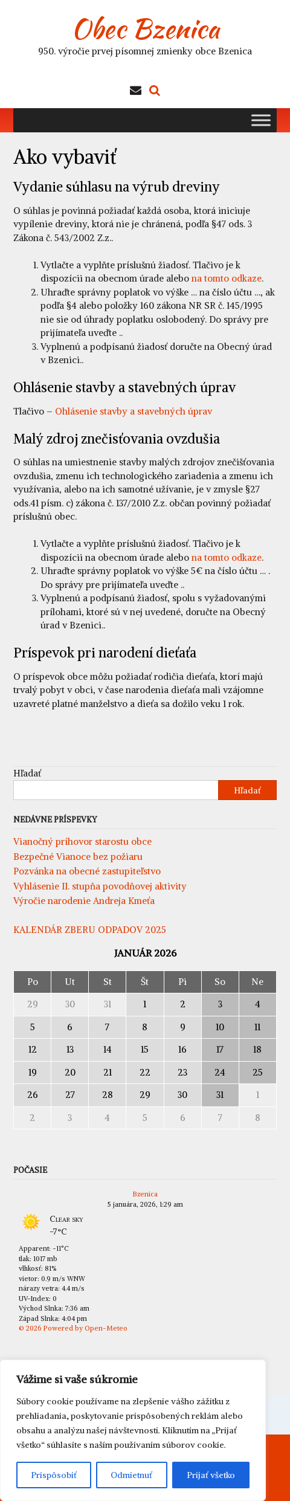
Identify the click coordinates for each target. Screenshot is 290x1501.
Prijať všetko (211, 1475)
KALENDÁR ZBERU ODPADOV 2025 (89, 929)
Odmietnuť (131, 1475)
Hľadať (27, 773)
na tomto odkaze (227, 278)
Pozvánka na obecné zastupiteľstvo (87, 871)
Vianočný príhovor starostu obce (82, 841)
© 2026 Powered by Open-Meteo (73, 1328)
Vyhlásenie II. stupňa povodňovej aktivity (100, 886)
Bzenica (145, 1194)
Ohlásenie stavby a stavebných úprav (133, 411)
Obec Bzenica (145, 28)
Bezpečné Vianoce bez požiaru (78, 856)
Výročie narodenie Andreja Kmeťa (84, 900)
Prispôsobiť (54, 1475)
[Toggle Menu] (261, 120)
